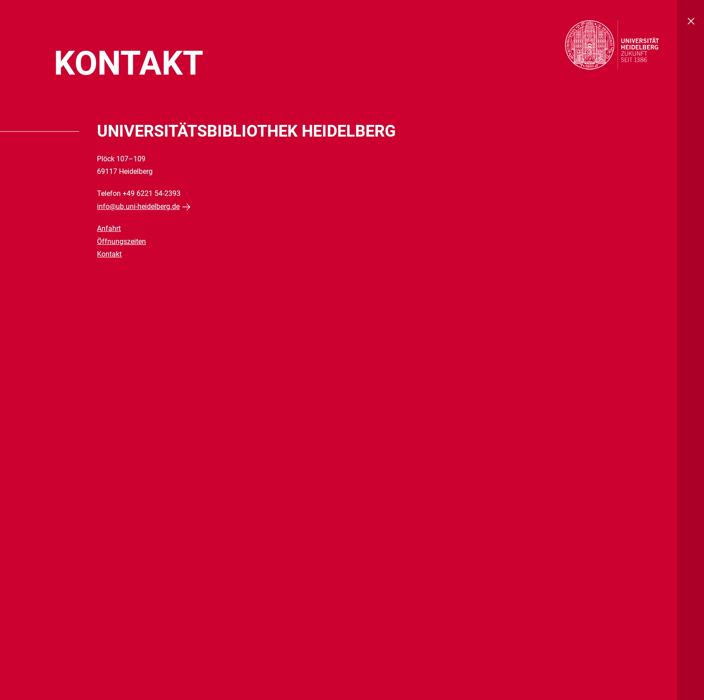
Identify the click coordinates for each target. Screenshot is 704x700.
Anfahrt (109, 228)
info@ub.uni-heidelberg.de (138, 206)
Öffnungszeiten (121, 241)
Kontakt (109, 254)
